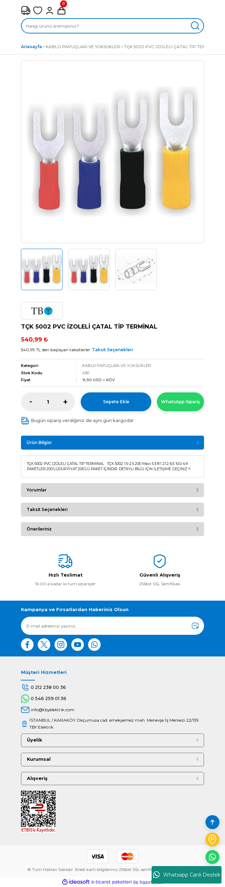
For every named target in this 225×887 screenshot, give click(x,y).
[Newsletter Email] (112, 626)
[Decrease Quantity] (31, 402)
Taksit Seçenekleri (112, 349)
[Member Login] (50, 10)
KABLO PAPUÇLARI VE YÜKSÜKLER (116, 365)
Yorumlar (36, 490)
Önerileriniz (39, 529)
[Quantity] (48, 402)
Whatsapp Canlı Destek (186, 875)
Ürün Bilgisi (39, 442)
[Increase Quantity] (65, 402)
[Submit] (195, 626)
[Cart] (61, 10)
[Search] (112, 25)
